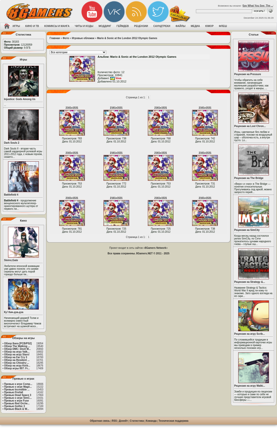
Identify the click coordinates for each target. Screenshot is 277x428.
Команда (151, 420)
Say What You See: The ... (258, 5)
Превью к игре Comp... (18, 384)
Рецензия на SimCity (247, 230)
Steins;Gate (11, 260)
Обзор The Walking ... (17, 346)
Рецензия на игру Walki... (249, 385)
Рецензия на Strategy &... (249, 282)
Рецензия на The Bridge (248, 178)
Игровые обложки (83, 38)
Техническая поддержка (174, 420)
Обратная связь (100, 420)
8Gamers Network (155, 248)
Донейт (123, 420)
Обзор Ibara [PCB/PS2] (18, 343)
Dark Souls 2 (11, 142)
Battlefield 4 (11, 194)
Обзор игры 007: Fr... (17, 368)
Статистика (137, 420)
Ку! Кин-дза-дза (13, 312)
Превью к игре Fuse (16, 400)
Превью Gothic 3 (14, 406)
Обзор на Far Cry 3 (15, 357)
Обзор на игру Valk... (16, 351)
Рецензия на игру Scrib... (249, 333)
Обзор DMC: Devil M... (17, 349)
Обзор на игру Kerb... (17, 365)
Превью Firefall (13, 392)
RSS (114, 420)
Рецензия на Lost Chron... (250, 126)
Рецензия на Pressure (247, 74)
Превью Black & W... (16, 409)
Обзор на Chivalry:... (16, 362)
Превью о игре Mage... (18, 386)
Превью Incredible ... (16, 389)
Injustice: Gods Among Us (20, 99)
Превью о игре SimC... (18, 397)
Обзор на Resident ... (16, 360)
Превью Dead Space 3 (17, 395)
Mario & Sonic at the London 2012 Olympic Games (127, 38)
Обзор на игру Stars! (16, 354)
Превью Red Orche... (16, 403)
